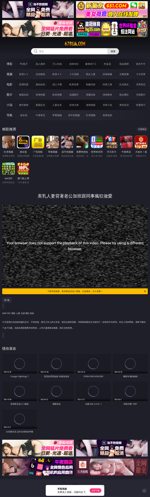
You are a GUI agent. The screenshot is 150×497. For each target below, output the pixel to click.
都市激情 (23, 105)
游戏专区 (74, 63)
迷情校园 (90, 105)
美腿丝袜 (90, 94)
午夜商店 (40, 115)
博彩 (9, 64)
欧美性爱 (74, 84)
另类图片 (140, 94)
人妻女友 (57, 105)
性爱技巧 (140, 105)
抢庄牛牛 (140, 63)
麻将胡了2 (90, 63)
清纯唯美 (107, 94)
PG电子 (24, 63)
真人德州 (40, 63)
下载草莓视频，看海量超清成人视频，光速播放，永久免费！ (96, 291)
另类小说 (107, 105)
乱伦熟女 (124, 84)
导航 (9, 115)
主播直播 (124, 74)
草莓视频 (57, 115)
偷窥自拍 (23, 94)
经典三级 (107, 84)
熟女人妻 (90, 74)
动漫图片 (74, 94)
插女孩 (23, 115)
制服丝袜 (90, 84)
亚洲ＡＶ (23, 74)
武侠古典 (74, 105)
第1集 (7, 300)
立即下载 (95, 490)
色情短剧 (107, 115)
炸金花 (107, 63)
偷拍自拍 (40, 84)
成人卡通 (57, 84)
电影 (9, 84)
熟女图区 (124, 94)
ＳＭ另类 (140, 74)
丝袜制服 (107, 74)
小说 (9, 105)
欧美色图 (57, 94)
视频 (9, 74)
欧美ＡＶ (57, 74)
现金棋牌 (124, 63)
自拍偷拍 (40, 74)
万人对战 (57, 63)
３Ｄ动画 (74, 74)
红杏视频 (90, 115)
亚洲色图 (40, 94)
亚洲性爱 (23, 84)
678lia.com (75, 44)
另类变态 (140, 84)
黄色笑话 (124, 105)
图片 (9, 95)
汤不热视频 (74, 115)
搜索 (113, 51)
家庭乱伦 (40, 105)
